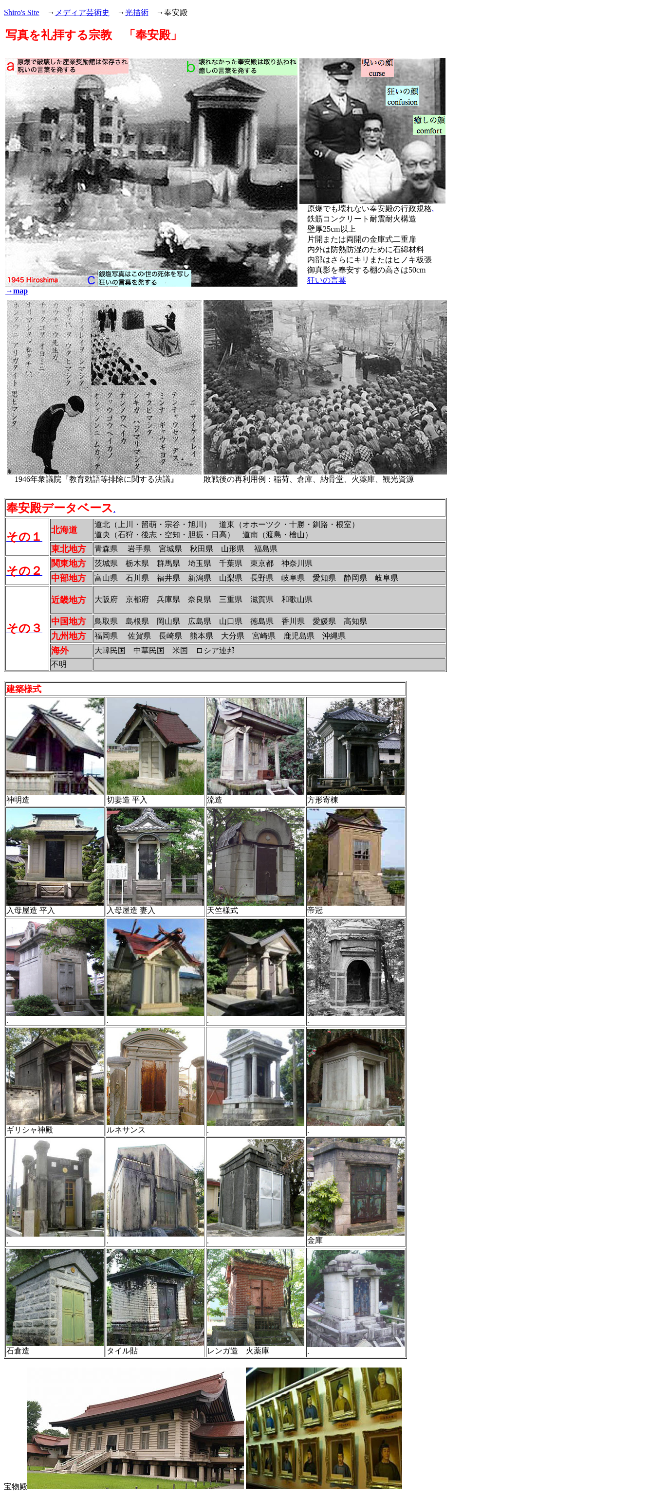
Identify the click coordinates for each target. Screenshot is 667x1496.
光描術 (136, 12)
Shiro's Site (21, 12)
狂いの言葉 (326, 280)
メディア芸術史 (82, 12)
